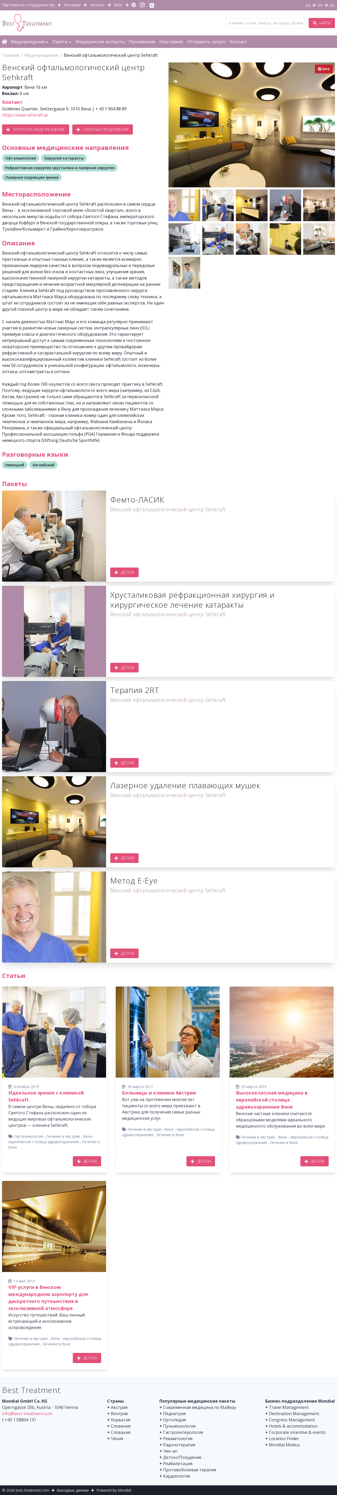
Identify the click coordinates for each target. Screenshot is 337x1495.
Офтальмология (20, 158)
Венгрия (119, 1413)
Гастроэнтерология (183, 1432)
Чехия (117, 1438)
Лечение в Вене (170, 1134)
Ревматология (177, 1438)
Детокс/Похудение (182, 1457)
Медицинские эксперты (100, 41)
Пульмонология (179, 1426)
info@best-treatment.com (27, 1413)
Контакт (238, 41)
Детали (124, 572)
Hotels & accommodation (293, 1426)
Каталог (97, 4)
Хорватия (120, 1420)
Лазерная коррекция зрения (32, 177)
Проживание (142, 41)
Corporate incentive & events (297, 1432)
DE (320, 5)
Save (324, 69)
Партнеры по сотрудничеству (28, 4)
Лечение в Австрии (63, 1136)
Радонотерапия (179, 1445)
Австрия (119, 1407)
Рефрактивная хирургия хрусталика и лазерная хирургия (59, 167)
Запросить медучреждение (36, 129)
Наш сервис (171, 41)
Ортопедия (174, 1420)
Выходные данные (73, 1490)
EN (308, 5)
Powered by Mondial (113, 1490)
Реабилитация (177, 1463)
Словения (121, 1426)
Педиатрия (174, 1413)
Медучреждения (29, 41)
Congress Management (292, 1420)
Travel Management (289, 1407)
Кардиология (176, 1476)
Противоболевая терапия (189, 1470)
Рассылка (72, 4)
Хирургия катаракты (64, 158)
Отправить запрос (206, 41)
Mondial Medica (284, 1445)
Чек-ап (170, 1451)
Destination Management (294, 1413)
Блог (118, 4)
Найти (321, 23)
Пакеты (62, 41)
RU (332, 5)
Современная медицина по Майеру (199, 1407)
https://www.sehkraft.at (25, 115)
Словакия (120, 1432)
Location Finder (284, 1438)
